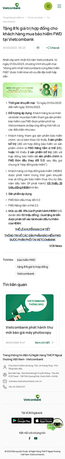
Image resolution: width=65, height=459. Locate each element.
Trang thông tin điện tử (13, 17)
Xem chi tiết (42, 342)
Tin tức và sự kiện (35, 17)
